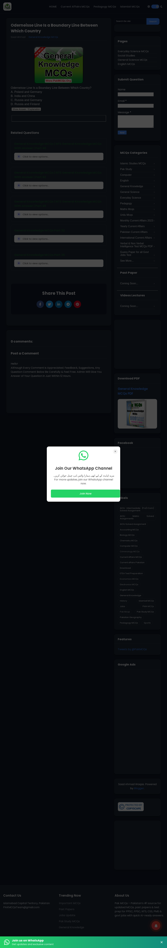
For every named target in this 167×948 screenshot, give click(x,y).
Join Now (85, 493)
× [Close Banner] (161, 942)
